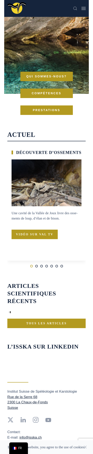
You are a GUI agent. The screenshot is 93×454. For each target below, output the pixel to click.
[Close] (85, 447)
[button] (75, 8)
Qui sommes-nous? (46, 76)
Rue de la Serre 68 (22, 397)
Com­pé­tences (46, 93)
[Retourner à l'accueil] (16, 8)
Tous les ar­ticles (46, 323)
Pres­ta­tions (46, 110)
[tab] (31, 266)
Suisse (12, 408)
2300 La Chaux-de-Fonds (27, 402)
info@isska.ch (31, 437)
